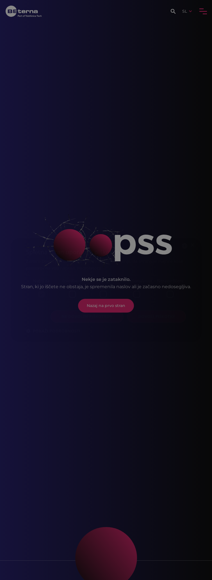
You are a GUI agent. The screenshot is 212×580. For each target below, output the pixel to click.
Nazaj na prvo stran (106, 305)
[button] (174, 11)
